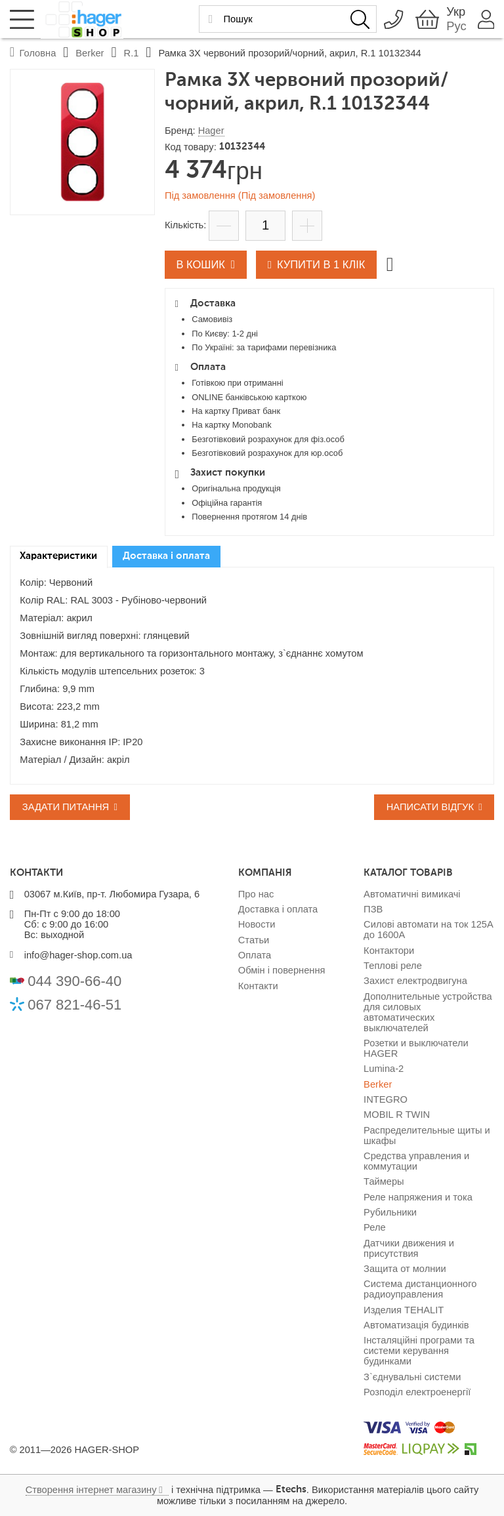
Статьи (254, 940)
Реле (375, 1227)
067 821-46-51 (74, 1004)
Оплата (254, 955)
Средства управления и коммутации (416, 1161)
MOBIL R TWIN (397, 1114)
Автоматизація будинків (416, 1325)
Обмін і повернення (282, 970)
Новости (257, 924)
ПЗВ (373, 909)
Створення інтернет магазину (91, 1490)
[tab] (59, 557)
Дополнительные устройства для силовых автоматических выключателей (428, 1012)
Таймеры (384, 1181)
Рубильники (390, 1212)
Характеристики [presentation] (58, 556)
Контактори (389, 950)
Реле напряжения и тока (418, 1197)
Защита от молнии (405, 1268)
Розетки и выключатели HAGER (416, 1048)
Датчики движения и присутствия (409, 1248)
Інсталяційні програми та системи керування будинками (419, 1350)
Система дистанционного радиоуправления (420, 1289)
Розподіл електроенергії (417, 1392)
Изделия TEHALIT (404, 1310)
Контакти (258, 986)
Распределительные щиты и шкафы (427, 1135)
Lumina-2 (384, 1068)
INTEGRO (386, 1099)
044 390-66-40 (74, 981)
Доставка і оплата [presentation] (166, 556)
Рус (455, 26)
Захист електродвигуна (415, 980)
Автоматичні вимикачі (412, 894)
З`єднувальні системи (412, 1377)
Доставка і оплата (278, 909)
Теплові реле (393, 965)
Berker (378, 1084)
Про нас (256, 894)
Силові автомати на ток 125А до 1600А (429, 929)
